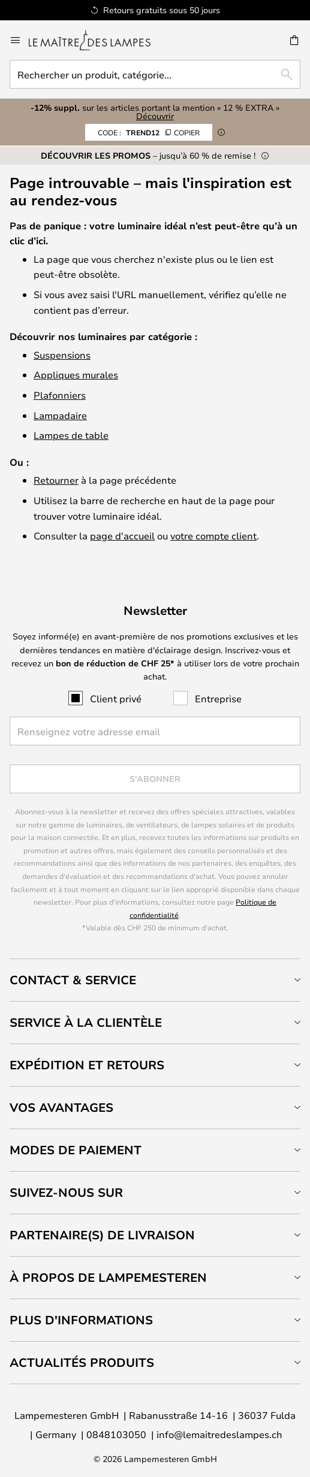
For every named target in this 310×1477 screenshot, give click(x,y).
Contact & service (73, 980)
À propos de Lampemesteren (108, 1277)
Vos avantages (61, 1107)
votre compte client (213, 535)
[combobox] (155, 74)
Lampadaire (60, 415)
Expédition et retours (87, 1065)
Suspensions (62, 354)
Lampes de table (71, 435)
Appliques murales (76, 374)
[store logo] (97, 40)
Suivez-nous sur (66, 1192)
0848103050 (116, 1434)
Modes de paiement (76, 1150)
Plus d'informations (81, 1320)
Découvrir (155, 116)
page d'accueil (122, 535)
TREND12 (149, 132)
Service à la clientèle (86, 1022)
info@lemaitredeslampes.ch (219, 1434)
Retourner (56, 480)
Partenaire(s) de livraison (102, 1235)
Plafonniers (60, 395)
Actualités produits (82, 1362)
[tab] (155, 980)
